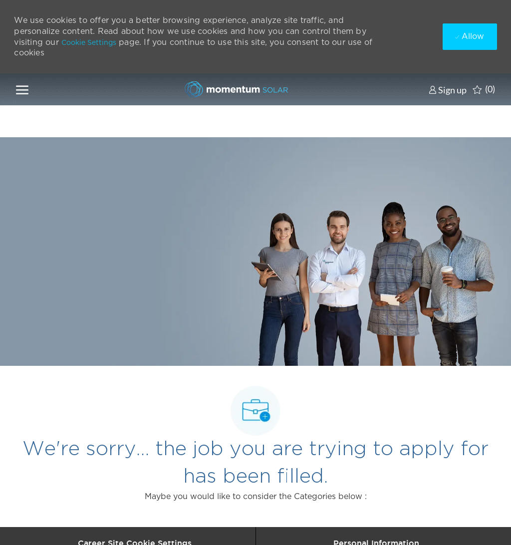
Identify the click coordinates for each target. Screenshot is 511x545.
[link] (448, 89)
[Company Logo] (233, 89)
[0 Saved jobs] (484, 89)
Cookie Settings (88, 42)
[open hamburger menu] (22, 89)
